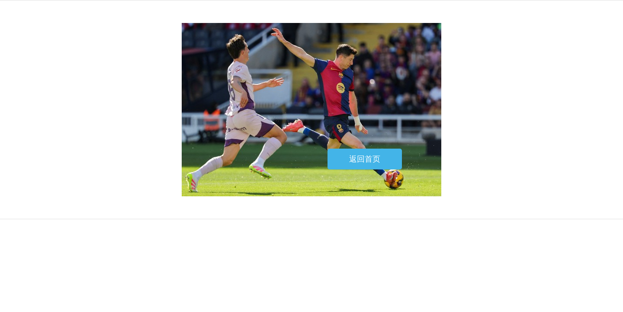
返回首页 (364, 159)
